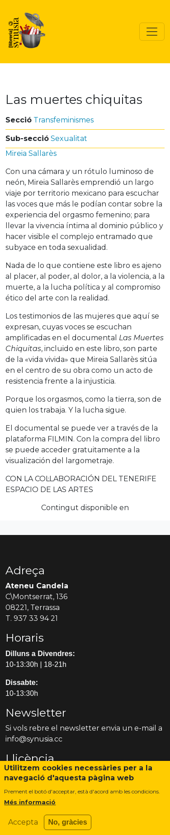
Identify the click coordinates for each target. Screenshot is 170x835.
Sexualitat (69, 138)
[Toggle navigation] (152, 32)
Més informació (30, 806)
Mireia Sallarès (31, 153)
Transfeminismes (63, 120)
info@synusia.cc (33, 739)
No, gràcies (67, 826)
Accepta (23, 826)
